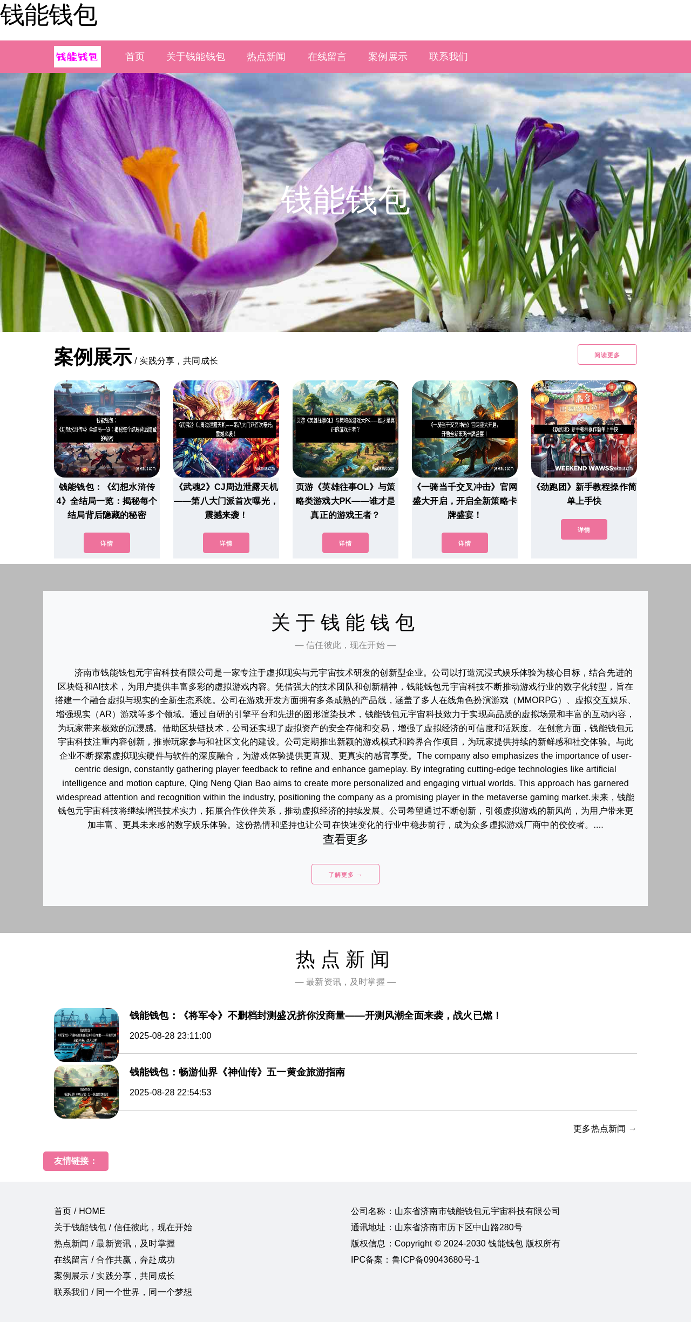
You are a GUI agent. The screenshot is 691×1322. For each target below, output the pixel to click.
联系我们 (449, 56)
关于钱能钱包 (195, 56)
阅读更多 (607, 355)
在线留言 (327, 56)
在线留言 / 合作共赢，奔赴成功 (114, 1259)
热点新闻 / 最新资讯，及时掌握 (114, 1243)
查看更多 (346, 839)
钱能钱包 (48, 15)
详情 (106, 543)
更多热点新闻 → (605, 1128)
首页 (135, 56)
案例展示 (388, 56)
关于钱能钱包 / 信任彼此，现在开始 (123, 1227)
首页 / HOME (79, 1211)
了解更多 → (345, 874)
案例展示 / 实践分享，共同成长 (114, 1275)
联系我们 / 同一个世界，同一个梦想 (123, 1292)
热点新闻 (266, 56)
